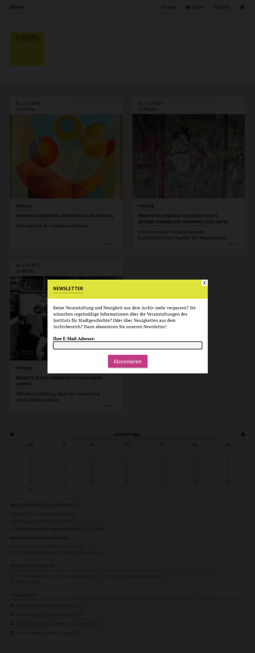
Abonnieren (128, 361)
